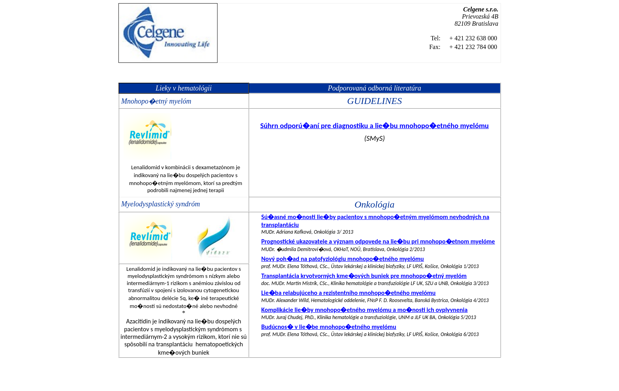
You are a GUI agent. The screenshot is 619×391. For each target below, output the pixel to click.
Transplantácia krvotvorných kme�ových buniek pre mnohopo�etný (364, 276)
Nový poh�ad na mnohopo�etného (342, 259)
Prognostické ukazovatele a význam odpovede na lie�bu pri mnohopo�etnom (378, 241)
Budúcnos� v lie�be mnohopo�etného (328, 327)
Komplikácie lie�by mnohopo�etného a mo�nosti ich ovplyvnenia (364, 310)
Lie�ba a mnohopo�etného (348, 293)
